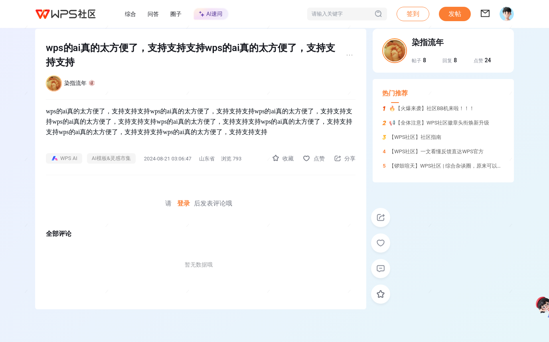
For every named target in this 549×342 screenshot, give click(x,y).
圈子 (176, 14)
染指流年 (79, 83)
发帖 (454, 14)
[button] (455, 14)
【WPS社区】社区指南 (415, 137)
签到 (413, 14)
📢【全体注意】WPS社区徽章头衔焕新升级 (439, 123)
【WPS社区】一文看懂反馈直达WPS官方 (436, 151)
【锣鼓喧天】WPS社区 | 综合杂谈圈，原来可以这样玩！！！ (458, 166)
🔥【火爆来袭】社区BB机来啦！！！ (431, 108)
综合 (130, 14)
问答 (153, 14)
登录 (183, 203)
